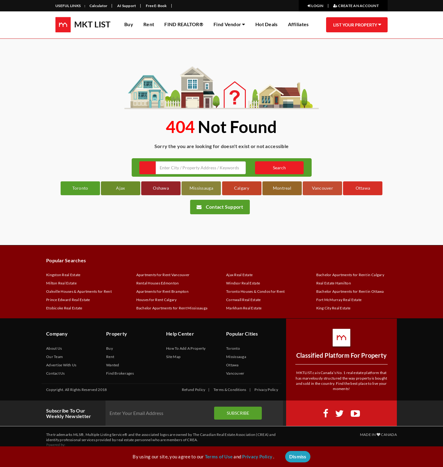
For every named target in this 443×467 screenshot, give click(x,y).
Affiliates (298, 24)
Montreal (282, 188)
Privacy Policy (266, 389)
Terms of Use (219, 456)
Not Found (237, 127)
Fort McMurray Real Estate (339, 299)
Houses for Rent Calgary (156, 299)
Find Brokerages (120, 373)
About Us (54, 348)
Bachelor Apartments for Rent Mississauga (172, 308)
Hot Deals (266, 24)
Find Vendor (229, 24)
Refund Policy (193, 389)
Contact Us (55, 373)
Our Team (54, 356)
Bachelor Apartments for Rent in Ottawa (350, 291)
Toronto (80, 188)
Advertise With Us (61, 365)
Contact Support (220, 207)
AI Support (126, 5)
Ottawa (363, 188)
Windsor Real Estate (243, 283)
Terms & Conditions (230, 389)
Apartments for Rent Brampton (162, 291)
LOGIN (316, 5)
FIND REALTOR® (183, 24)
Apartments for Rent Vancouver (163, 274)
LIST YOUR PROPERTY (357, 24)
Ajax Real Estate (239, 274)
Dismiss (297, 456)
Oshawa (161, 188)
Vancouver (322, 188)
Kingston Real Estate (63, 274)
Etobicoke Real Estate (64, 308)
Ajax (120, 188)
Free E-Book (156, 5)
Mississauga (201, 188)
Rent (148, 24)
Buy (128, 24)
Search (279, 167)
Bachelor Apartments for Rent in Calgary (350, 274)
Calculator (99, 5)
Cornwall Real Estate (243, 299)
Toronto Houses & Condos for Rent (255, 291)
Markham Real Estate (243, 308)
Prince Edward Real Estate (68, 299)
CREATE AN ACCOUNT (356, 5)
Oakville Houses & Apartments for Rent (79, 291)
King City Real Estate (333, 308)
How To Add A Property (186, 348)
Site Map (173, 356)
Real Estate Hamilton (333, 283)
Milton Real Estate (61, 283)
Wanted (112, 365)
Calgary (241, 188)
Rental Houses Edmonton (157, 283)
